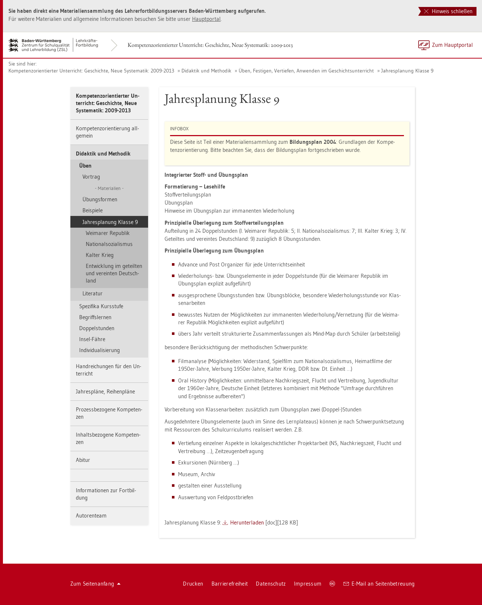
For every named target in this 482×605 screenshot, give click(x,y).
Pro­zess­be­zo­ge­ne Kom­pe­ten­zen (109, 413)
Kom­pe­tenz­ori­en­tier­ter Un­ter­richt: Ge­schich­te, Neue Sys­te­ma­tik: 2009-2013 (210, 45)
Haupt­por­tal (206, 18)
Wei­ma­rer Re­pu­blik (108, 232)
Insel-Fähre (92, 339)
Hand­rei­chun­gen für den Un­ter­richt (108, 370)
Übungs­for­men (99, 199)
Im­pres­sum (308, 583)
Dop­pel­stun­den (96, 328)
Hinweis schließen (448, 11)
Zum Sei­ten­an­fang (95, 583)
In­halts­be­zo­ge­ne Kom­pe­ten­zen (108, 438)
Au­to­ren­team (91, 515)
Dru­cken (193, 583)
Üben (85, 165)
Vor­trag (91, 176)
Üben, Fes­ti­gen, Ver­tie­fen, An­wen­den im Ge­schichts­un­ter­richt (306, 70)
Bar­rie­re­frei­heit (229, 583)
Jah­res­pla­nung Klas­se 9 (407, 70)
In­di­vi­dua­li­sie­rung (99, 350)
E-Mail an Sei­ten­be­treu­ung (379, 583)
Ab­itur (83, 459)
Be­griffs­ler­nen (95, 317)
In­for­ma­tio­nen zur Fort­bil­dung (106, 494)
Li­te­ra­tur (92, 293)
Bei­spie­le (92, 210)
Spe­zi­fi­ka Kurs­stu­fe (101, 306)
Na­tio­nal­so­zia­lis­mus (109, 243)
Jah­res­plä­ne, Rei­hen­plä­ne (105, 391)
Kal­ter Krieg (100, 254)
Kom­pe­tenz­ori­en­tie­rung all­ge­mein (107, 132)
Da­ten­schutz (271, 583)
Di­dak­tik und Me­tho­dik (206, 70)
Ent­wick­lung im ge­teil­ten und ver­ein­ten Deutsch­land (114, 273)
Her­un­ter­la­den (247, 522)
